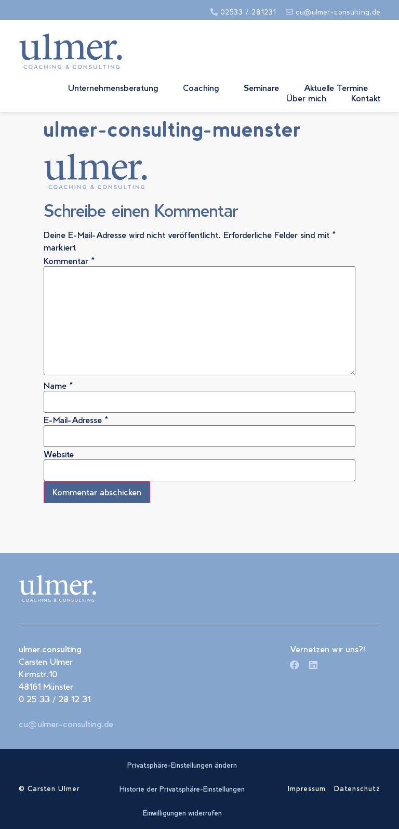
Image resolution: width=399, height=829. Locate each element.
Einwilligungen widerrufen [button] (182, 813)
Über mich (306, 98)
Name (58, 385)
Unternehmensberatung (113, 88)
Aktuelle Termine (336, 88)
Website (59, 454)
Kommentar (69, 261)
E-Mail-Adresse (76, 420)
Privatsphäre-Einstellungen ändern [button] (182, 765)
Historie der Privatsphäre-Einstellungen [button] (182, 789)
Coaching (201, 88)
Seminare (261, 88)
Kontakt (365, 98)
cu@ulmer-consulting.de (66, 724)
